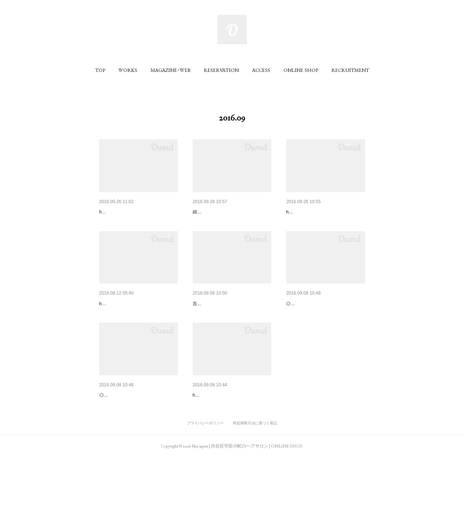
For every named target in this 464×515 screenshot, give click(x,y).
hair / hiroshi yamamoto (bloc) (315, 223)
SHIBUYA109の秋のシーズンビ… (138, 323)
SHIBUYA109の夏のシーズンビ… (231, 433)
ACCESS (261, 70)
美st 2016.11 (207, 212)
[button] (100, 70)
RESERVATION (221, 70)
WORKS (127, 70)
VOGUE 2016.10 (212, 323)
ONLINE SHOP (300, 70)
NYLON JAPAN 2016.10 (314, 323)
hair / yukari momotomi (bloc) (128, 223)
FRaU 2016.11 (303, 212)
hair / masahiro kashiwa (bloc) (128, 334)
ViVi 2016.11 (113, 212)
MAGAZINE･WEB (170, 70)
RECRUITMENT (350, 70)
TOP (100, 70)
